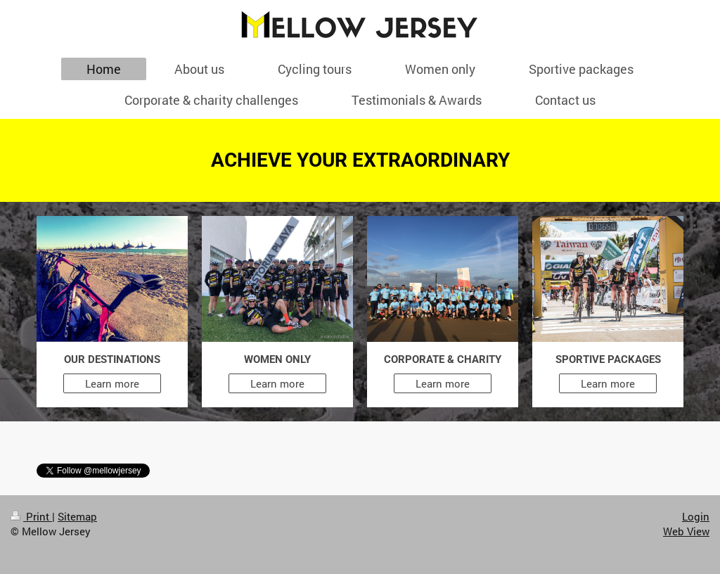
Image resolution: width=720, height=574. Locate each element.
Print (31, 516)
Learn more (112, 383)
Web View (686, 531)
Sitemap (77, 516)
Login (695, 516)
